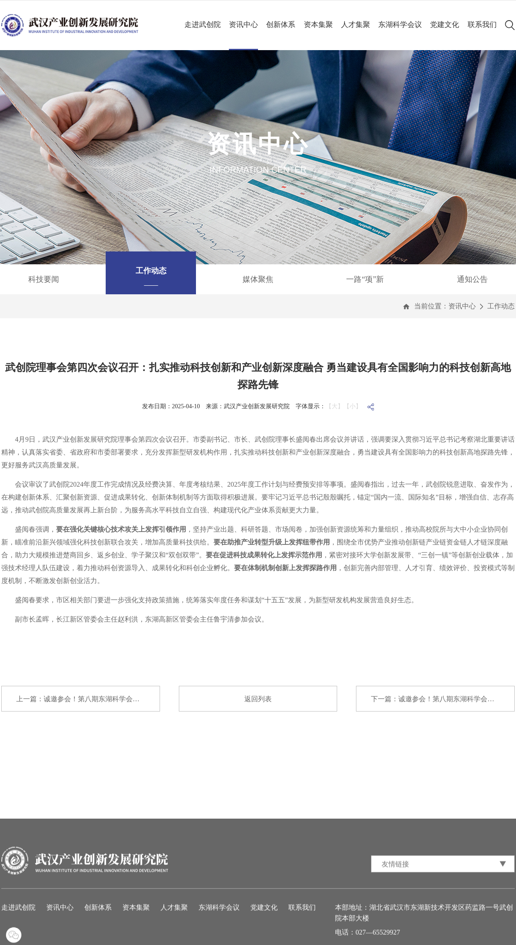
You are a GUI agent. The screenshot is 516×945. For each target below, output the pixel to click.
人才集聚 (355, 25)
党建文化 (444, 25)
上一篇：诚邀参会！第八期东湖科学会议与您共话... (88, 699)
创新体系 (280, 25)
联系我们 (482, 25)
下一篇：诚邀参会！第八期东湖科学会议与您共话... (443, 699)
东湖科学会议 (400, 25)
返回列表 (258, 699)
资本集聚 (318, 25)
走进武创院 (202, 25)
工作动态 (501, 306)
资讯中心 (243, 25)
